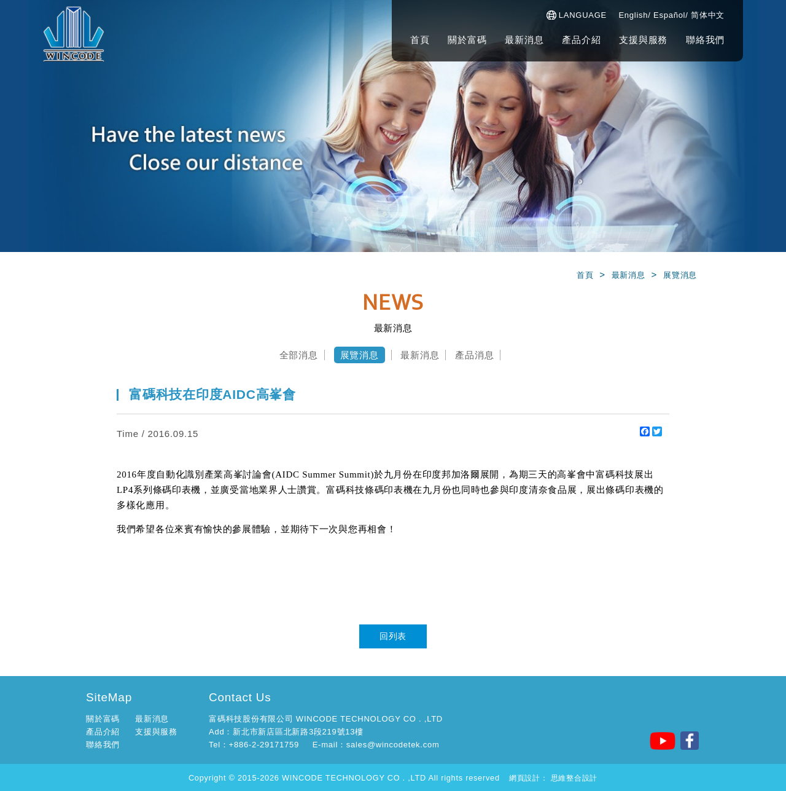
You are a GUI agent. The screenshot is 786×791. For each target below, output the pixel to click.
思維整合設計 (574, 778)
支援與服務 (643, 39)
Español (669, 15)
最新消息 (524, 39)
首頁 (420, 39)
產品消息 (474, 355)
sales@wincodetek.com (393, 744)
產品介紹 (581, 39)
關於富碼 (467, 39)
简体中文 (708, 15)
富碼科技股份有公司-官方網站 (73, 33)
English (633, 15)
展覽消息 (680, 275)
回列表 (393, 636)
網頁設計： (528, 778)
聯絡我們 (705, 39)
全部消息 (298, 355)
